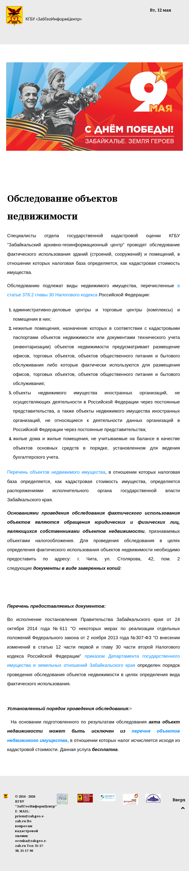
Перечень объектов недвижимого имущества (56, 472)
